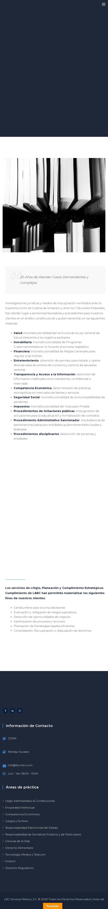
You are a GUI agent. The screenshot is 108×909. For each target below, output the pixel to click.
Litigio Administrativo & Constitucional (30, 801)
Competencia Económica (22, 814)
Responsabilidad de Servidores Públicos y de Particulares (43, 834)
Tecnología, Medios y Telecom (25, 854)
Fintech (10, 861)
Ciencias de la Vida (17, 841)
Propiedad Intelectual (20, 807)
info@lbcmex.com (20, 765)
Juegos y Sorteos (16, 821)
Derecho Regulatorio (19, 868)
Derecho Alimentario (19, 848)
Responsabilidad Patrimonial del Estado (31, 827)
